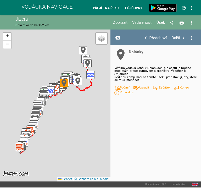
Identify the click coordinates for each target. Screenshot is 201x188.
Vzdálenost (142, 23)
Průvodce (126, 92)
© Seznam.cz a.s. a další (91, 179)
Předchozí (158, 38)
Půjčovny (133, 8)
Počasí (125, 87)
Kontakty (178, 184)
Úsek (161, 23)
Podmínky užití (155, 184)
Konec (184, 87)
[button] (83, 51)
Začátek (165, 87)
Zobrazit (120, 23)
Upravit (144, 87)
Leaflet (65, 179)
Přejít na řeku (106, 8)
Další (176, 38)
